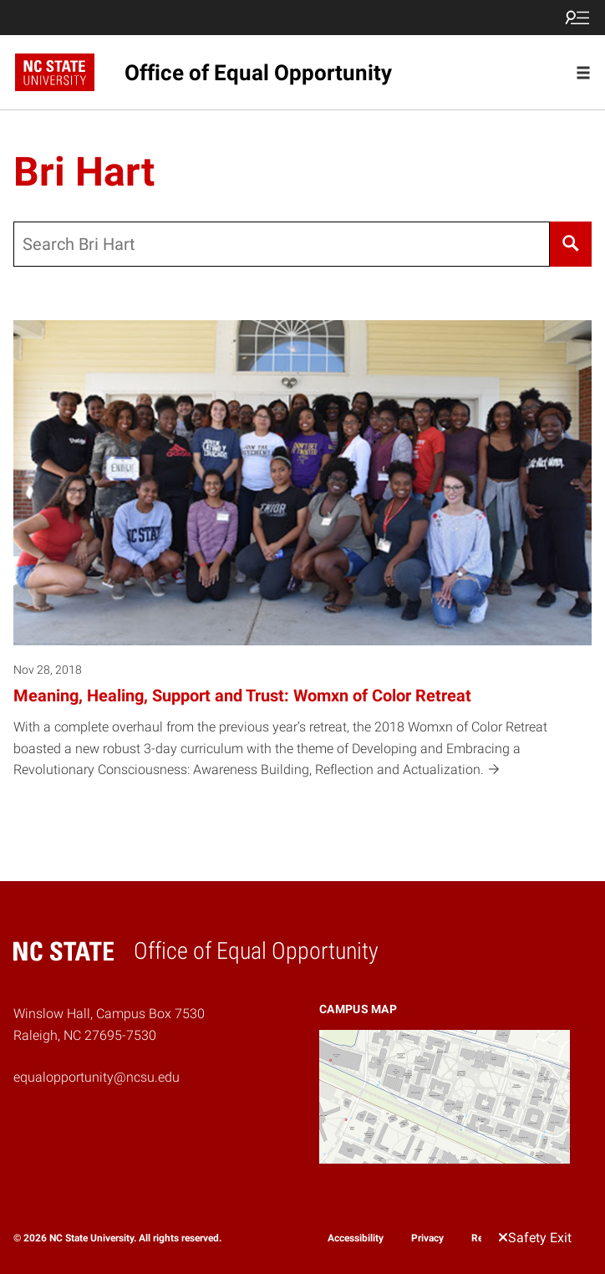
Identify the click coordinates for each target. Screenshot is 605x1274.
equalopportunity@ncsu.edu (96, 1077)
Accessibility (356, 1238)
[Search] (571, 244)
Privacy (427, 1238)
